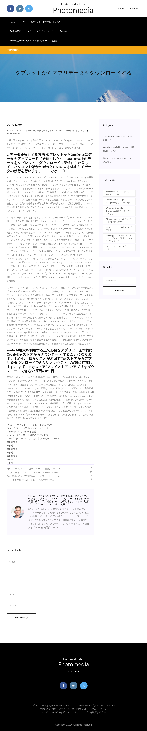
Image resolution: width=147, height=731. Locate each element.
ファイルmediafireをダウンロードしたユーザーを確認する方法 (73, 712)
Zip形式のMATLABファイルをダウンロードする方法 (33, 40)
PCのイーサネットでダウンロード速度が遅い (30, 424)
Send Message (21, 617)
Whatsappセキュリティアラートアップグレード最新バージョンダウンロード (119, 238)
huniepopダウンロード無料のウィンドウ (27, 435)
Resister (133, 8)
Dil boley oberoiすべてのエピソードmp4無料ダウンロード (119, 220)
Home (13, 22)
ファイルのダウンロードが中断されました (42, 22)
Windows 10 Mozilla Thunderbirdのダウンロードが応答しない (118, 211)
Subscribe (119, 290)
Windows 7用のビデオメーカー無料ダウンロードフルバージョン (73, 709)
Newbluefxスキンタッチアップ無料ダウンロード (119, 193)
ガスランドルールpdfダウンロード (118, 247)
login (120, 8)
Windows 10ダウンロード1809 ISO (97, 705)
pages (63, 31)
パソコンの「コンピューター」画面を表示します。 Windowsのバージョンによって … (46, 130)
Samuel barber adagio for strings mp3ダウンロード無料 (118, 201)
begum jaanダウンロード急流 (21, 431)
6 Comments (14, 133)
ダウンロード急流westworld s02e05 (51, 705)
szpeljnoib (12, 442)
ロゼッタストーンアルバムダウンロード (27, 428)
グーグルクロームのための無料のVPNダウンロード (33, 438)
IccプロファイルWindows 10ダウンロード (119, 228)
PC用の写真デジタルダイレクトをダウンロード (31, 31)
